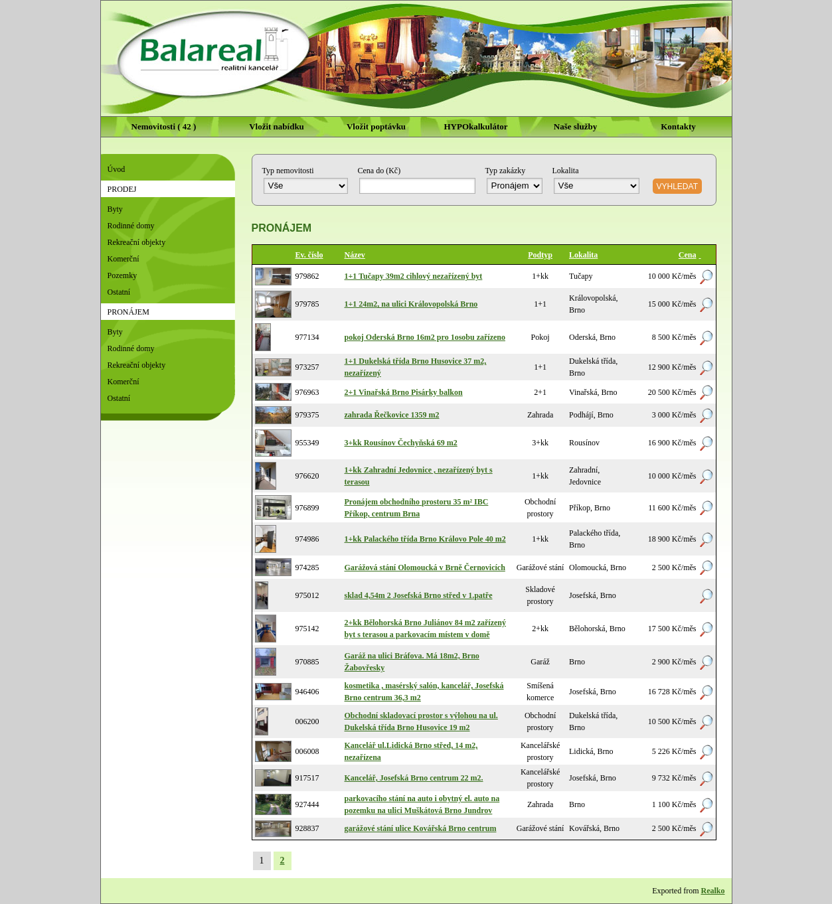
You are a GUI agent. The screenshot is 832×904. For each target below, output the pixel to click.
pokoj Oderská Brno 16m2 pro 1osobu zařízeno (425, 337)
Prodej (122, 189)
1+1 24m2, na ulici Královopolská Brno (411, 304)
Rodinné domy (131, 225)
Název (355, 255)
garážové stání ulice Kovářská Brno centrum (421, 828)
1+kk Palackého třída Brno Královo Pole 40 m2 (425, 539)
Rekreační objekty (137, 242)
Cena (688, 255)
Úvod (116, 169)
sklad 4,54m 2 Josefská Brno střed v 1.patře (419, 595)
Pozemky (122, 275)
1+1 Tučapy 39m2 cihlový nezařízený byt (414, 276)
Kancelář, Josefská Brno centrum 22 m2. (414, 778)
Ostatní (119, 292)
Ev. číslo (309, 255)
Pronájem (128, 312)
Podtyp (540, 255)
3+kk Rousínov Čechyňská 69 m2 (401, 442)
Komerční (123, 259)
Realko (713, 890)
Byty (115, 209)
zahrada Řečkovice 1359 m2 (392, 414)
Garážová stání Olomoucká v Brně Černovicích (425, 567)
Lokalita (583, 255)
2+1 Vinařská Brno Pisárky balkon (404, 392)
